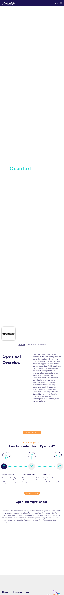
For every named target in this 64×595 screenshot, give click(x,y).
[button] (61, 3)
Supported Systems (31, 174)
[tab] (21, 344)
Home (21, 174)
